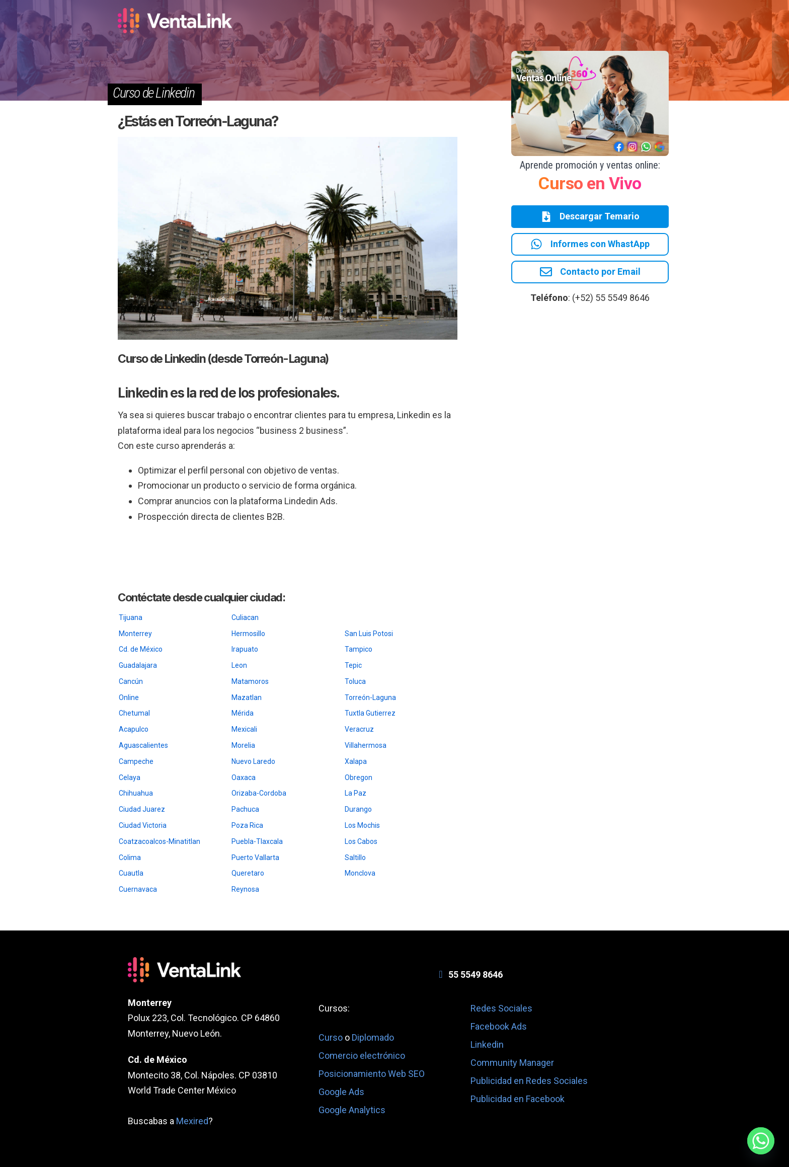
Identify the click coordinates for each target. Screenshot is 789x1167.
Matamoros (250, 681)
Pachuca (245, 809)
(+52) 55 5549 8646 (611, 300)
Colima (130, 857)
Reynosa (245, 889)
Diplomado (373, 1037)
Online (129, 697)
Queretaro (247, 873)
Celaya (129, 777)
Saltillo (355, 857)
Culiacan (245, 617)
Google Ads (341, 1091)
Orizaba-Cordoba (258, 793)
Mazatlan (246, 697)
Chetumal (134, 713)
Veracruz (359, 729)
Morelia (243, 745)
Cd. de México (141, 649)
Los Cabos (361, 841)
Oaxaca (243, 777)
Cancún (131, 681)
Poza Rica (247, 825)
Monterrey (135, 634)
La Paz (355, 793)
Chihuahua (136, 793)
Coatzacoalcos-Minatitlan (159, 841)
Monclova (360, 873)
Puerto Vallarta (255, 857)
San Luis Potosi (369, 634)
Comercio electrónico (362, 1055)
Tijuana (130, 617)
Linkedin (487, 1044)
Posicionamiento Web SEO (372, 1073)
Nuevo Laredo (253, 761)
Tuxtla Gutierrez (370, 713)
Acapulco (133, 729)
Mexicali (244, 729)
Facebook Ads (498, 1026)
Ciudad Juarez (142, 809)
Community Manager (512, 1062)
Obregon (358, 777)
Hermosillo (248, 634)
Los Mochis (362, 825)
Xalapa (356, 761)
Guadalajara (138, 665)
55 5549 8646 (475, 974)
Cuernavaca (138, 889)
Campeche (136, 761)
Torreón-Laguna (370, 697)
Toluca (355, 681)
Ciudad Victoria (143, 825)
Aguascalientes (143, 745)
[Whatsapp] (760, 1140)
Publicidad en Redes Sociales (529, 1080)
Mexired (192, 1121)
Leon (239, 665)
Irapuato (244, 649)
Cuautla (131, 873)
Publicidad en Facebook (517, 1099)
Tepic (353, 665)
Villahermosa (365, 745)
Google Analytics (352, 1110)
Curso (332, 1037)
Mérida (242, 713)
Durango (358, 809)
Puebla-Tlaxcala (257, 841)
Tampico (358, 649)
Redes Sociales (501, 1008)
